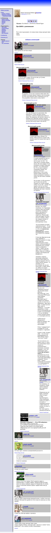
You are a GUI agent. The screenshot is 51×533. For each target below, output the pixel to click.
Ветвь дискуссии (21, 64)
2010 (23, 14)
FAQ (3, 42)
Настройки (4, 27)
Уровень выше (24, 80)
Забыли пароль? (5, 40)
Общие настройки (6, 20)
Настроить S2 (4, 37)
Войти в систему (5, 10)
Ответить (16, 52)
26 (26, 14)
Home (2, 12)
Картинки (4, 30)
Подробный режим (7, 15)
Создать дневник (6, 13)
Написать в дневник (6, 14)
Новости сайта (5, 19)
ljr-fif (3, 23)
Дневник (4, 29)
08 (24, 14)
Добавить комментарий (32, 39)
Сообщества (4, 35)
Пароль (3, 31)
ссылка (31, 45)
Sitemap (3, 21)
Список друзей (5, 28)
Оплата (3, 22)
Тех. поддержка (5, 43)
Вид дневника (5, 33)
